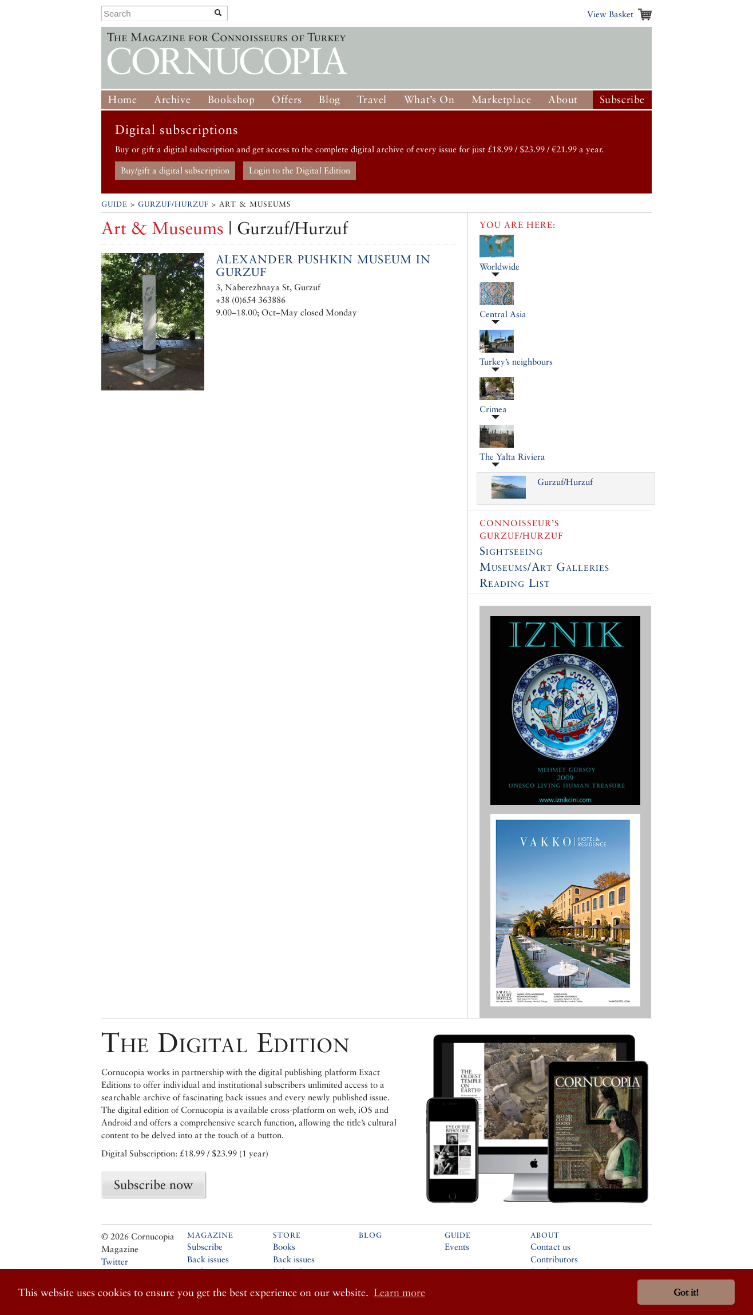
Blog (329, 99)
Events (457, 1246)
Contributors (554, 1259)
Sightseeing (511, 551)
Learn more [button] (399, 1292)
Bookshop (231, 99)
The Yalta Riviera (512, 456)
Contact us (550, 1246)
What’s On (429, 99)
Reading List (514, 583)
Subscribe (622, 99)
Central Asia (502, 314)
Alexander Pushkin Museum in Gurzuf (323, 265)
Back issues (208, 1259)
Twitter (114, 1261)
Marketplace (501, 99)
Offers (287, 99)
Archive (172, 99)
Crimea (493, 409)
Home (122, 99)
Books (284, 1246)
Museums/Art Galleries (544, 567)
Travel (372, 99)
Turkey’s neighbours (516, 361)
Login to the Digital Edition (299, 170)
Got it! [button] (686, 1292)
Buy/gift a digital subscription (175, 170)
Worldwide (499, 266)
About (563, 99)
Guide (114, 204)
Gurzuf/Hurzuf (173, 204)
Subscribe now (153, 1184)
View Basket (610, 14)
